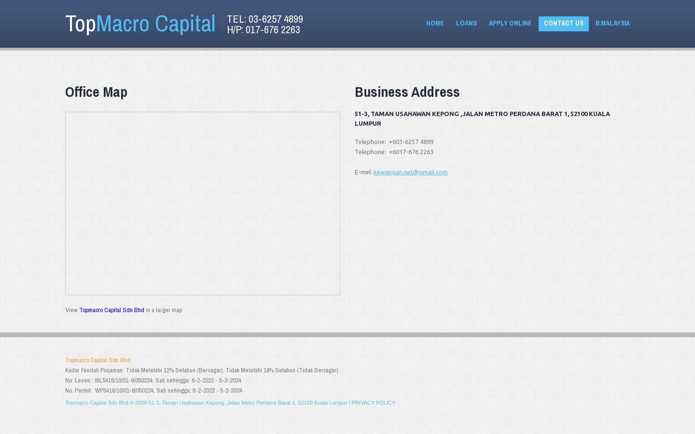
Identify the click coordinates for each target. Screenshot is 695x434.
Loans (466, 23)
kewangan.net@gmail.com (411, 172)
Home (435, 23)
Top (140, 23)
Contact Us (564, 23)
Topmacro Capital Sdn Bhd (111, 310)
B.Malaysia (613, 23)
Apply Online (510, 23)
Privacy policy (374, 403)
